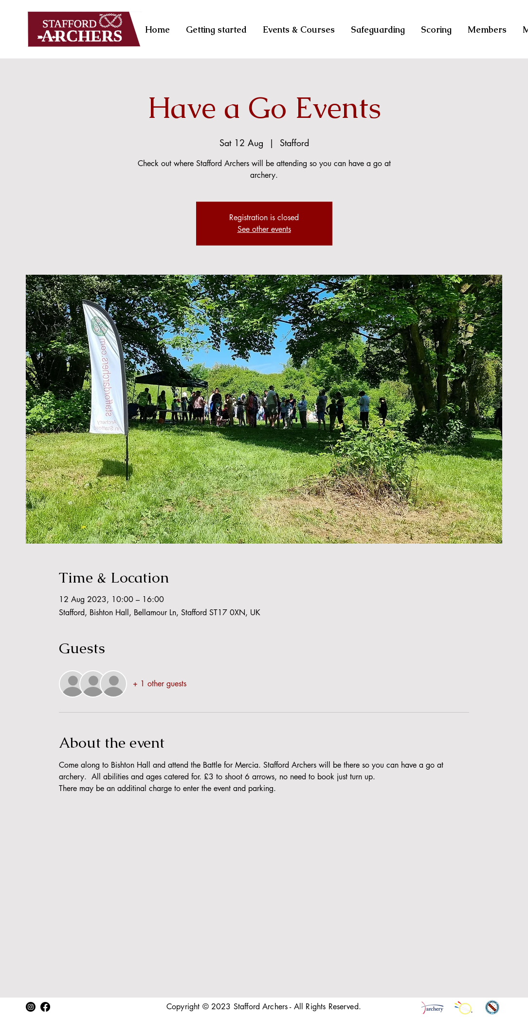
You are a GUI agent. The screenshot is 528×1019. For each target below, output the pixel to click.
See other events (264, 229)
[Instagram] (31, 1007)
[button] (437, 29)
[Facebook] (45, 1007)
